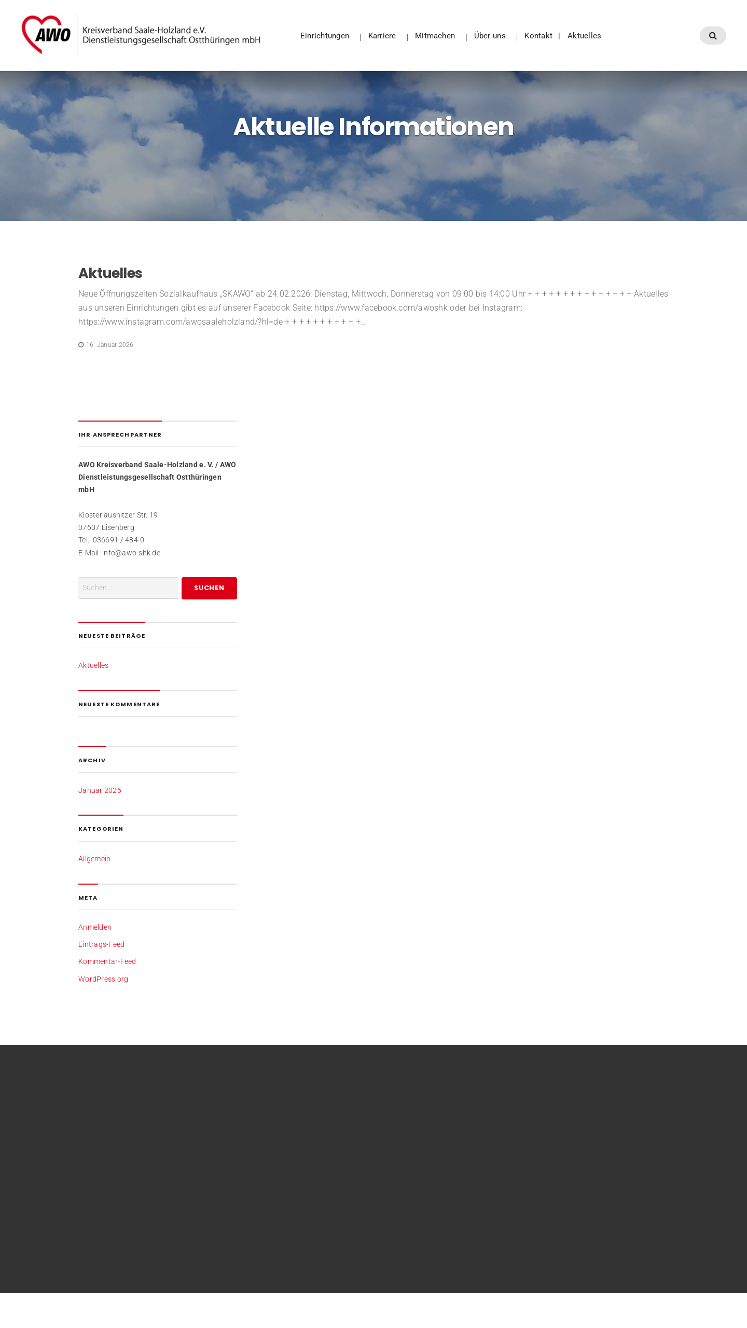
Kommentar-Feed (107, 996)
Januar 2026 (99, 825)
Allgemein (94, 894)
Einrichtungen (362, 39)
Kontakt (576, 39)
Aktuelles (622, 39)
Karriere (420, 39)
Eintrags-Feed (101, 979)
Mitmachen (472, 39)
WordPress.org (103, 1014)
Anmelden (95, 962)
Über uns (527, 39)
